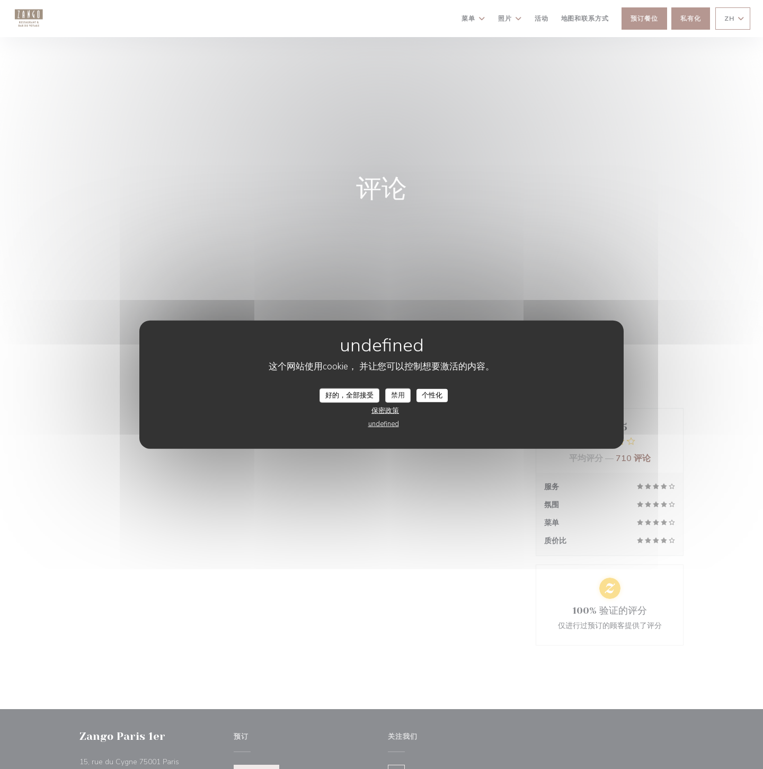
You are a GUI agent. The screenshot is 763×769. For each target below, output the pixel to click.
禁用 (398, 395)
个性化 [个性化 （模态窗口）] (432, 395)
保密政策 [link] (385, 411)
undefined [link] (383, 424)
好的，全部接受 (349, 395)
